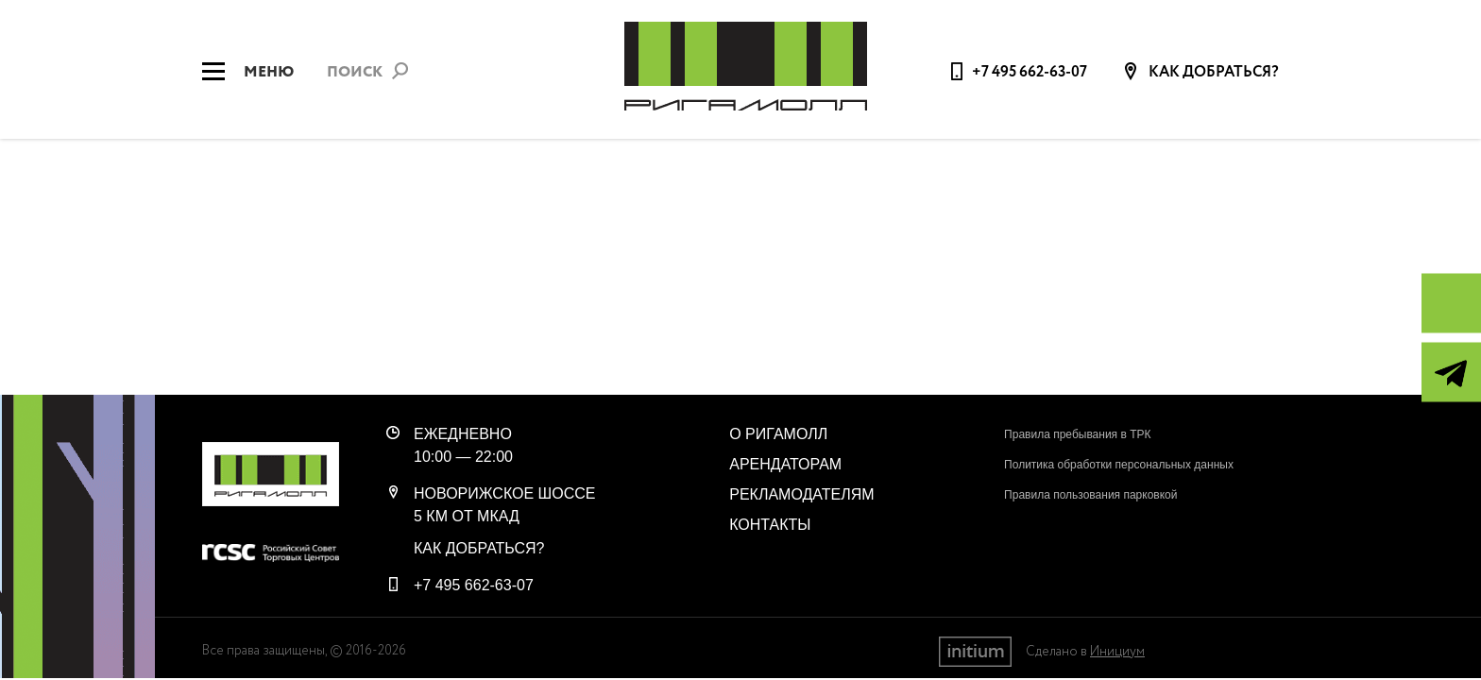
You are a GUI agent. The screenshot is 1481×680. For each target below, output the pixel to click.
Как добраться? (1212, 72)
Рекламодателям (801, 494)
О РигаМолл (778, 434)
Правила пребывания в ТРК (1077, 434)
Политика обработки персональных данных (1119, 464)
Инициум (1117, 651)
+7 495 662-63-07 (1029, 72)
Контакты (769, 525)
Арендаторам (785, 464)
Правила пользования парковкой (1090, 495)
